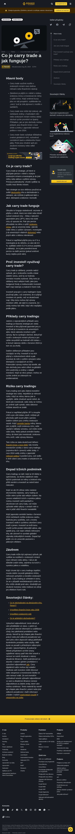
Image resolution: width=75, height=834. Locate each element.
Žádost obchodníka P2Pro (46, 736)
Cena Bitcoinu (43, 764)
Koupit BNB (42, 786)
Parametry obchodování (64, 782)
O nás (4, 733)
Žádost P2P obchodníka (46, 733)
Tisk (3, 744)
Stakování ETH (24, 760)
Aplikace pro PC (7, 771)
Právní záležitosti (7, 747)
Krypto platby (24, 741)
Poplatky (59, 774)
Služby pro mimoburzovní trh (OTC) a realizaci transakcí (64, 743)
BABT (22, 765)
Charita (22, 771)
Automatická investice (26, 757)
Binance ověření (61, 780)
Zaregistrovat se (61, 4)
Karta (22, 747)
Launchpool (23, 755)
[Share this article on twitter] (51, 25)
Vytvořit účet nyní (62, 181)
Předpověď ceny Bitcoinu (46, 774)
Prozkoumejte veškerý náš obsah (37, 719)
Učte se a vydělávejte (45, 759)
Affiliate (59, 733)
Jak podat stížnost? (62, 794)
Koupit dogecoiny (44, 792)
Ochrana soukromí (7, 752)
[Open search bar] (51, 3)
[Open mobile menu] (70, 3)
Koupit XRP (42, 789)
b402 (40, 749)
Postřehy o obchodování (64, 750)
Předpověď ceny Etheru (46, 777)
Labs (40, 744)
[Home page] (29, 3)
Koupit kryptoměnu (26, 736)
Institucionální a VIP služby (47, 741)
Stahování (5, 768)
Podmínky (5, 749)
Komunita (5, 760)
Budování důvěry (7, 755)
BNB (58, 739)
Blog (3, 757)
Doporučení (60, 736)
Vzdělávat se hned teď (62, 10)
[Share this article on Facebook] (57, 25)
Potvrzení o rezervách (63, 753)
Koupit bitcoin (43, 784)
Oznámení (5, 739)
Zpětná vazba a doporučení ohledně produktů (63, 770)
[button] (70, 4)
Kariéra (4, 736)
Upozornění (5, 765)
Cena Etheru (42, 767)
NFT (21, 763)
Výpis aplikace (43, 739)
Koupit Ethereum (44, 794)
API (58, 777)
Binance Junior (24, 744)
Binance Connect (44, 747)
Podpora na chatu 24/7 (63, 763)
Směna (22, 733)
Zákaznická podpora (63, 765)
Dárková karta (24, 752)
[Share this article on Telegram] (63, 25)
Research (23, 768)
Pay (21, 739)
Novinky (4, 741)
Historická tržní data (63, 748)
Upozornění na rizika (8, 763)
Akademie (23, 749)
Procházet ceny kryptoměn (46, 761)
